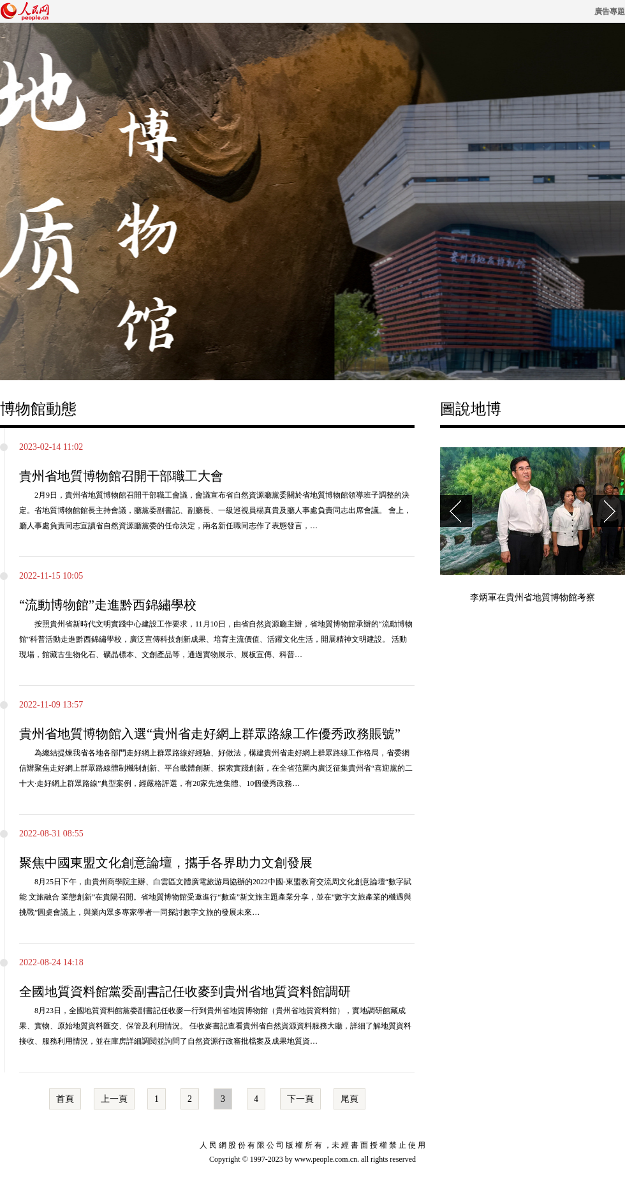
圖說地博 (470, 409)
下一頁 (300, 1099)
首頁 (65, 1099)
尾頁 (349, 1099)
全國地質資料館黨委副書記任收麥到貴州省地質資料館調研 (185, 991)
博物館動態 (38, 409)
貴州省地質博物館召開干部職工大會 (121, 476)
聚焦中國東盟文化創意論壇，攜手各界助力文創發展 (165, 863)
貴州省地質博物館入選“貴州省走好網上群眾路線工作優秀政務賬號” (210, 734)
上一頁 (114, 1099)
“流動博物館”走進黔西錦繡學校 (107, 605)
